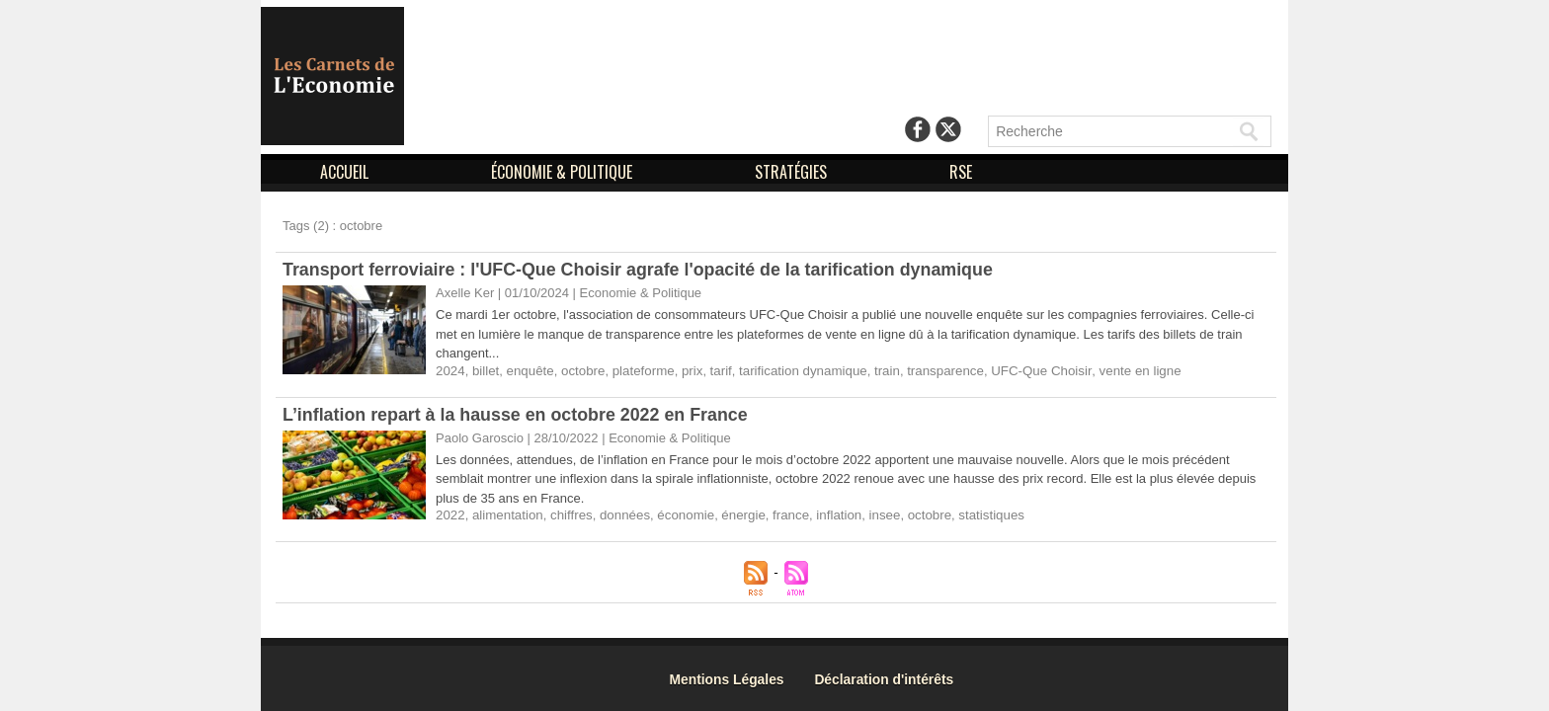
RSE (960, 172)
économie (680, 515)
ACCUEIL (346, 172)
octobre (579, 370)
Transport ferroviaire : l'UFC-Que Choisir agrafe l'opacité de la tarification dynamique (641, 269)
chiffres (569, 515)
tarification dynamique (795, 370)
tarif (715, 370)
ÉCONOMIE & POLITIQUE (563, 172)
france (783, 515)
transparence (934, 370)
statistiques (979, 515)
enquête (528, 370)
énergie (736, 515)
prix (687, 370)
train (876, 370)
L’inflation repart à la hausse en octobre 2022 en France (517, 415)
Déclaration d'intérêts (890, 678)
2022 (450, 515)
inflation (830, 515)
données (620, 515)
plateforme (639, 370)
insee (874, 515)
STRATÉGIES (793, 172)
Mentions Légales (730, 678)
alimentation (505, 515)
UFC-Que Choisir (1028, 370)
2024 (450, 370)
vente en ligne (1124, 370)
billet (484, 370)
